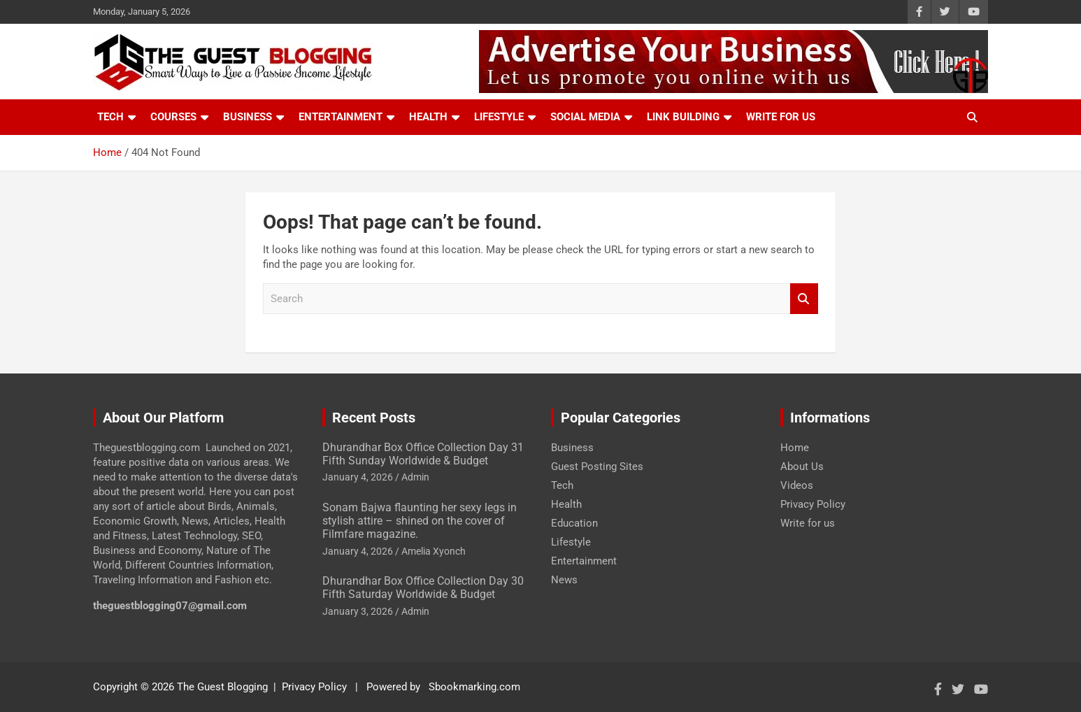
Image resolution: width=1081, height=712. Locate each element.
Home (794, 447)
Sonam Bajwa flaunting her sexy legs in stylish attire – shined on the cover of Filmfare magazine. (419, 521)
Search (804, 299)
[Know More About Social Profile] (919, 12)
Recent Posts (373, 417)
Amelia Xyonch (433, 551)
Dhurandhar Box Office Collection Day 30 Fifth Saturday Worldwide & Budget (423, 587)
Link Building (683, 117)
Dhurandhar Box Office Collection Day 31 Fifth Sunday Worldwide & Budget (423, 454)
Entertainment (340, 117)
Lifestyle (499, 117)
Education (574, 523)
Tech (110, 117)
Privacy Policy (812, 504)
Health (428, 117)
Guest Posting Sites (597, 466)
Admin (415, 477)
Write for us (807, 523)
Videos (796, 485)
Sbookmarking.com (474, 687)
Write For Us (780, 117)
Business (247, 117)
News (564, 580)
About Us (802, 466)
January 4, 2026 (357, 477)
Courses (173, 117)
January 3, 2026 (357, 611)
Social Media (585, 117)
